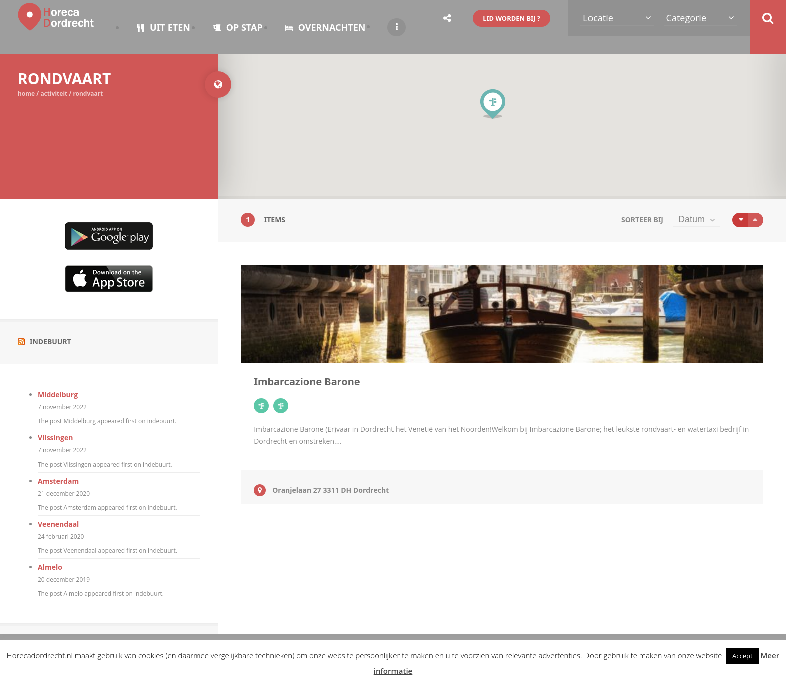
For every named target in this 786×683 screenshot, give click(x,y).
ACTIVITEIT (53, 93)
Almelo (50, 567)
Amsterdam (58, 481)
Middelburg (58, 394)
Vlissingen (55, 437)
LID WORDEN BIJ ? (511, 18)
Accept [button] (742, 655)
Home (26, 93)
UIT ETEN (163, 27)
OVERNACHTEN (325, 27)
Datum (691, 219)
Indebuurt (50, 341)
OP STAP (238, 27)
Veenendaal (58, 524)
